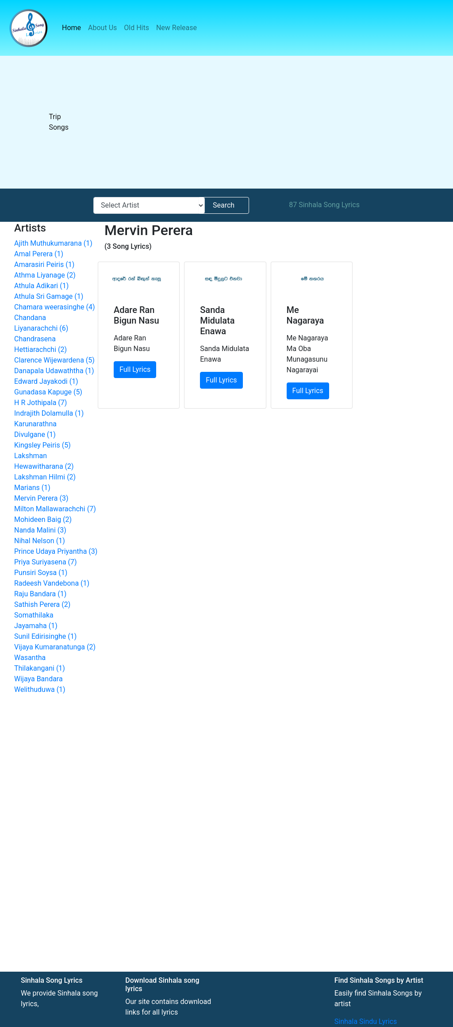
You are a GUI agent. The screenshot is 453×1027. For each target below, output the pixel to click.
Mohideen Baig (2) (43, 519)
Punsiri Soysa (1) (40, 572)
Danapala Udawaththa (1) (54, 371)
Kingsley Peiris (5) (42, 445)
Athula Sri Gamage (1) (48, 296)
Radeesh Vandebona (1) (51, 583)
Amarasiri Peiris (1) (44, 264)
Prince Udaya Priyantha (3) (55, 551)
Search (223, 205)
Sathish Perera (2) (42, 604)
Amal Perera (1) (38, 254)
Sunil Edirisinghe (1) (45, 636)
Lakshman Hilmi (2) (45, 477)
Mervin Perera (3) (41, 498)
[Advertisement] (267, 122)
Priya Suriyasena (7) (45, 562)
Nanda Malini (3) (40, 530)
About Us (102, 27)
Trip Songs (59, 121)
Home (73, 27)
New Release (176, 27)
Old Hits (136, 27)
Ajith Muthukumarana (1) (53, 243)
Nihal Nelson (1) (39, 541)
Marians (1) (32, 487)
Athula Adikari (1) (41, 286)
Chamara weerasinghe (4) (54, 307)
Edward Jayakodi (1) (46, 381)
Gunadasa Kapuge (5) (48, 392)
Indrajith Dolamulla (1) (49, 413)
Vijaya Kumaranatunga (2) (55, 647)
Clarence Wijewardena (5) (54, 360)
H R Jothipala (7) (40, 402)
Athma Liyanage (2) (45, 275)
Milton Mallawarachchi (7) (55, 509)
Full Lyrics (134, 369)
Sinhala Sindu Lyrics (365, 1021)
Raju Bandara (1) (40, 594)
